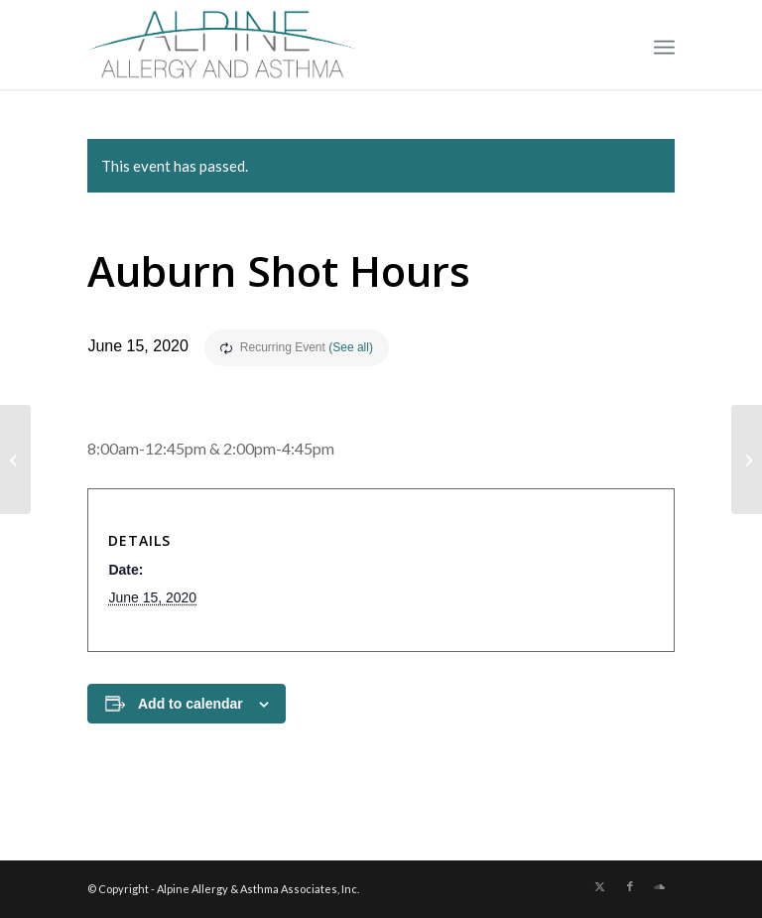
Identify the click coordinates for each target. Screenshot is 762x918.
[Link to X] (600, 886)
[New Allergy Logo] (223, 44)
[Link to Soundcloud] (660, 886)
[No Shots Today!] (746, 459)
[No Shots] (15, 459)
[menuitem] (664, 44)
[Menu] (664, 44)
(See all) (350, 347)
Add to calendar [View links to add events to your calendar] (190, 704)
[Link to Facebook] (630, 886)
